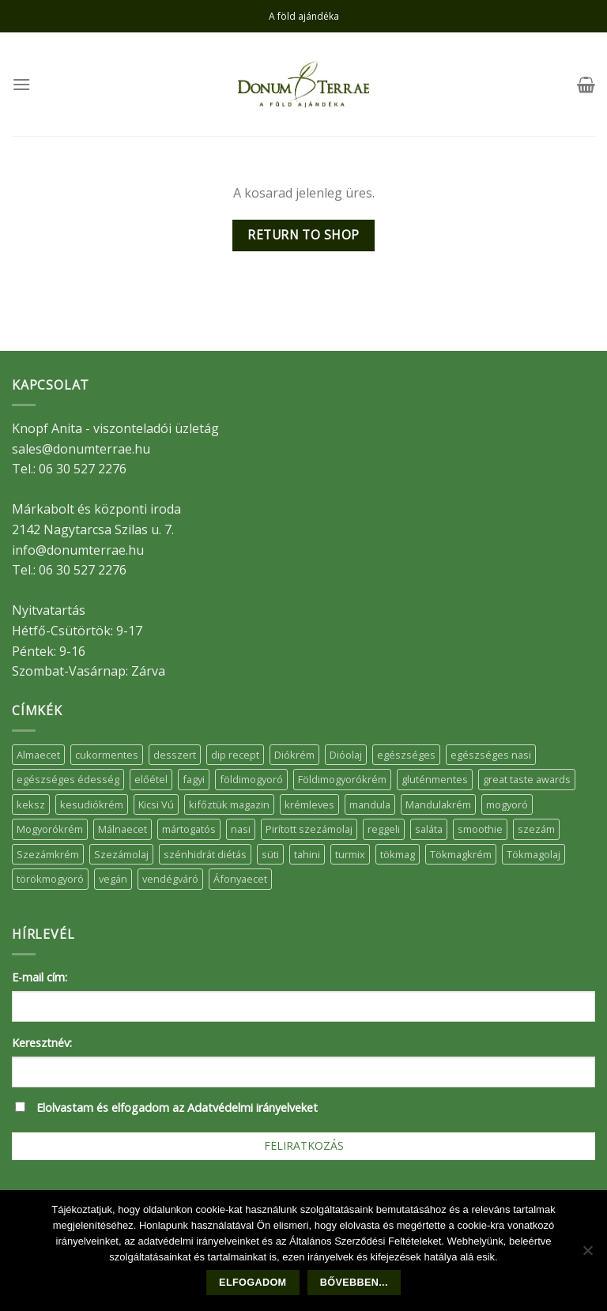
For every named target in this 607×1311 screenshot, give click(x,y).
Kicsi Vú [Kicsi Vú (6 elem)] (156, 804)
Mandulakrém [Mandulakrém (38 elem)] (438, 804)
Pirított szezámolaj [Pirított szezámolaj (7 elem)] (309, 829)
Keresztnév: (42, 1042)
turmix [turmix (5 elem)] (350, 854)
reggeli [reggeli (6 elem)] (384, 829)
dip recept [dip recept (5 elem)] (235, 755)
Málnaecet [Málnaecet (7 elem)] (122, 829)
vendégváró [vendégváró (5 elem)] (170, 879)
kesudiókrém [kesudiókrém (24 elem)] (91, 804)
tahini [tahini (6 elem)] (307, 854)
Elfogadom (252, 1282)
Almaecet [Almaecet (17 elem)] (38, 755)
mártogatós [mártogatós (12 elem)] (189, 829)
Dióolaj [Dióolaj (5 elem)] (346, 755)
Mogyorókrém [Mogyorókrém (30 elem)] (50, 829)
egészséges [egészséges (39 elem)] (406, 755)
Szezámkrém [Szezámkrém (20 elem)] (48, 854)
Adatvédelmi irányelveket (252, 1107)
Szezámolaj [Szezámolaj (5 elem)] (121, 854)
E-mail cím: (39, 977)
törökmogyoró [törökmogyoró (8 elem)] (50, 879)
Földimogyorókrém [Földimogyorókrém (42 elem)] (342, 779)
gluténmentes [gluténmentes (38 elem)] (435, 779)
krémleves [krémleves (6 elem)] (309, 804)
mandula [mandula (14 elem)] (369, 804)
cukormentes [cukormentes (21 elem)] (106, 755)
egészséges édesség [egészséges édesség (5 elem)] (68, 779)
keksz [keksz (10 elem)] (31, 804)
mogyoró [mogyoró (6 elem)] (507, 804)
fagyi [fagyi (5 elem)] (194, 779)
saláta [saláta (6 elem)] (429, 829)
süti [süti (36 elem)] (270, 854)
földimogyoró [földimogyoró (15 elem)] (251, 779)
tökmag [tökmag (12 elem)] (397, 854)
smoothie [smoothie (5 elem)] (480, 829)
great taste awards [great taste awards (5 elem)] (527, 779)
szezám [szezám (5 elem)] (536, 829)
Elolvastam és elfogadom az (177, 1107)
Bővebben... (354, 1282)
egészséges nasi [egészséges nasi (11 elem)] (491, 755)
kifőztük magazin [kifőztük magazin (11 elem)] (229, 804)
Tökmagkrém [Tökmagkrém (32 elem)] (461, 854)
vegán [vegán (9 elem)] (113, 879)
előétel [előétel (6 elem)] (151, 779)
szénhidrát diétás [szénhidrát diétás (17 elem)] (205, 854)
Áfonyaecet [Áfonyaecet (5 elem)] (240, 879)
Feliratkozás (304, 1145)
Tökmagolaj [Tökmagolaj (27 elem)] (533, 854)
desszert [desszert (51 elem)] (174, 755)
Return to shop (303, 234)
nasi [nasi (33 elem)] (241, 829)
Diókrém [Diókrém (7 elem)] (294, 755)
